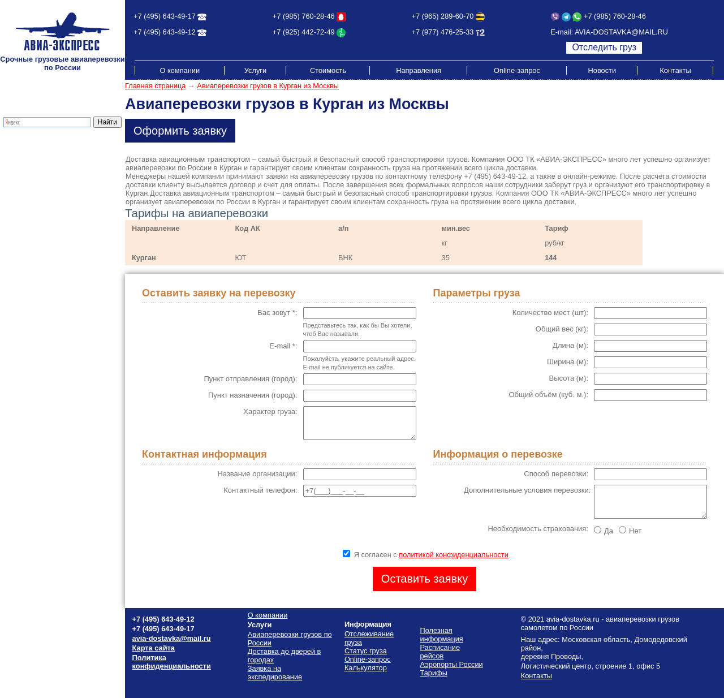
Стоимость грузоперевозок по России (54, 210)
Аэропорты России (36, 249)
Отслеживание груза (39, 181)
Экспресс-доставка (36, 164)
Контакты (675, 70)
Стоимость (328, 70)
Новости (602, 70)
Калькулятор (26, 190)
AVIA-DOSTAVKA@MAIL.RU (621, 32)
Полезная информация (43, 240)
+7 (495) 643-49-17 (164, 16)
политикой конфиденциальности (453, 554)
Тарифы (18, 198)
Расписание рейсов (37, 223)
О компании (180, 70)
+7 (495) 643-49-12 (164, 32)
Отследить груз (604, 47)
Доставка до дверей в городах (55, 156)
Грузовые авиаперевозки (46, 147)
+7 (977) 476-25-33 (443, 32)
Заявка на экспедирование (275, 672)
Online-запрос (517, 70)
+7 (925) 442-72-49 (304, 32)
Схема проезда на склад (46, 232)
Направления (418, 70)
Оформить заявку (180, 130)
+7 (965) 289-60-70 (443, 16)
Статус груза (365, 651)
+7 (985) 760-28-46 (304, 16)
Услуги (255, 70)
